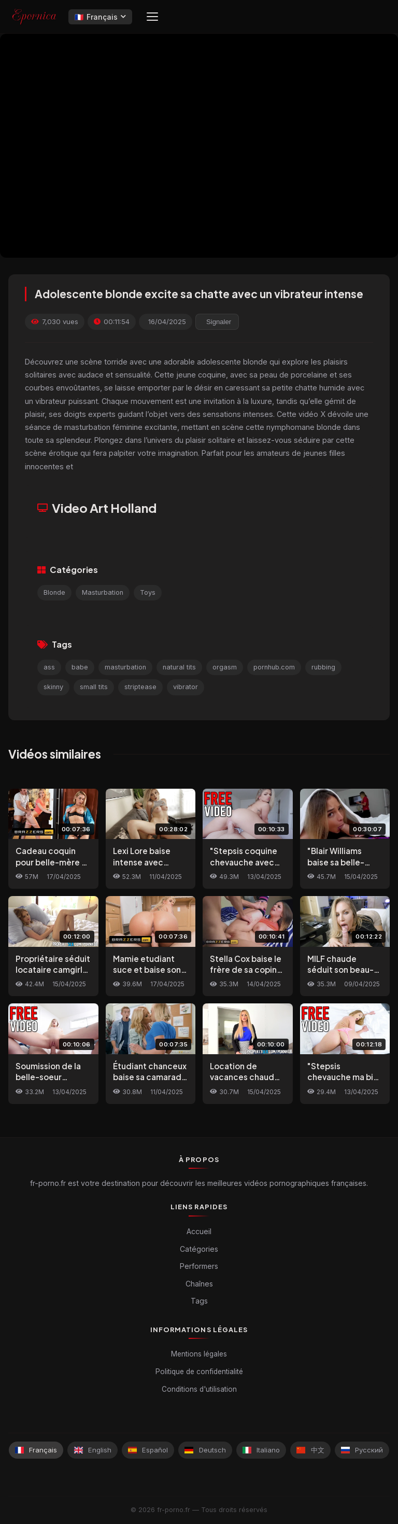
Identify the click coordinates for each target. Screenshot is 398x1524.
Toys (147, 592)
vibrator (185, 687)
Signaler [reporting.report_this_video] (218, 322)
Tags (199, 1300)
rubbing (323, 667)
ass (49, 667)
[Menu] (152, 16)
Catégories (199, 1249)
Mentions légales (199, 1354)
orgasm (224, 667)
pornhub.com (274, 667)
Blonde (54, 592)
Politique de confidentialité (199, 1371)
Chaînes (199, 1283)
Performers (199, 1266)
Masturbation (102, 592)
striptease (140, 687)
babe (80, 667)
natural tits (179, 667)
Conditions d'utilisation (199, 1389)
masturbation (125, 667)
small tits (94, 687)
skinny (53, 687)
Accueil (199, 1231)
